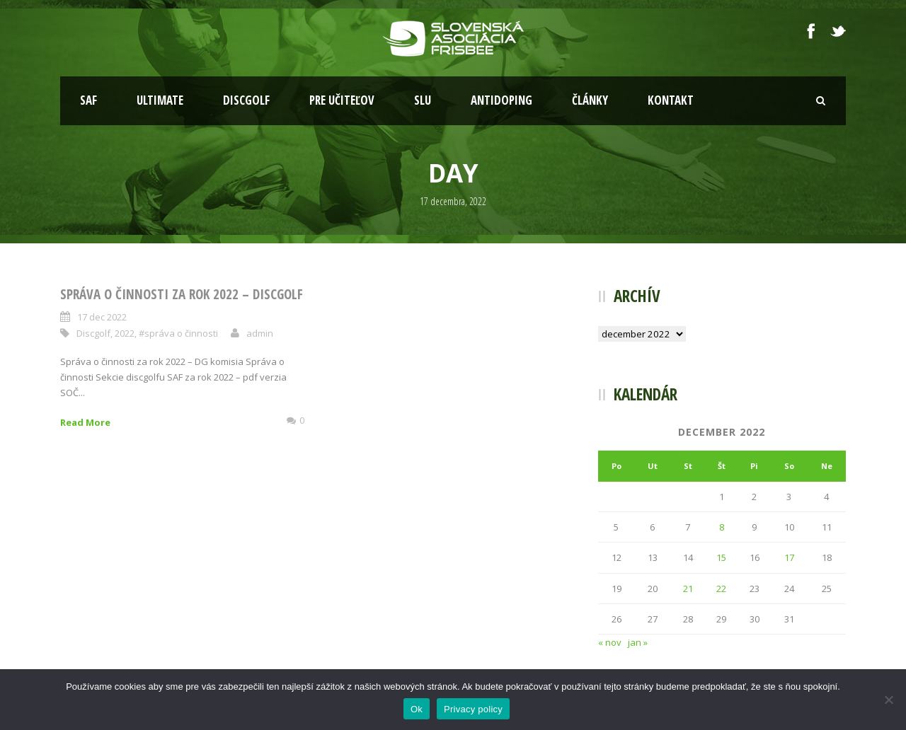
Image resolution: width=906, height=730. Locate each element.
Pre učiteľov (341, 100)
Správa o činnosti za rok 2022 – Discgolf (181, 294)
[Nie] (888, 700)
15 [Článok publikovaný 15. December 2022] (721, 557)
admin (259, 333)
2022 (124, 333)
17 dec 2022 (102, 317)
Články (590, 100)
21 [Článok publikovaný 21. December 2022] (688, 588)
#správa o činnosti (178, 333)
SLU (422, 100)
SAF (88, 100)
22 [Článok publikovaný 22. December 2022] (721, 588)
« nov (609, 642)
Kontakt (671, 100)
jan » (638, 642)
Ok (417, 709)
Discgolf (246, 100)
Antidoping (501, 100)
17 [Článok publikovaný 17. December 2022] (789, 557)
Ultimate (160, 100)
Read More (85, 422)
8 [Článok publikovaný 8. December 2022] (721, 527)
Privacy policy (473, 709)
